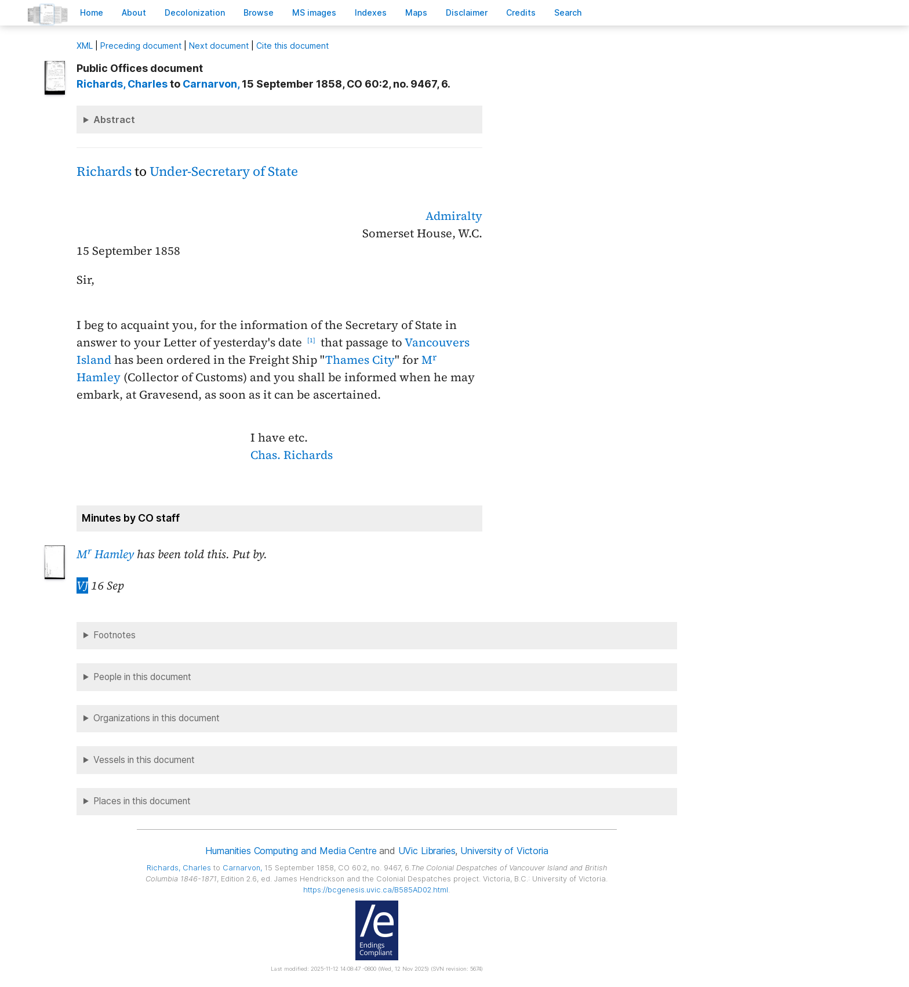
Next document (219, 45)
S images (314, 12)
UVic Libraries (427, 850)
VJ (82, 585)
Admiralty (454, 216)
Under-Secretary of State (224, 171)
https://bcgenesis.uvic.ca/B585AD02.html (375, 889)
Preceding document (140, 45)
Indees (371, 12)
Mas (416, 12)
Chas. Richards (291, 455)
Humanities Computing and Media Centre (290, 850)
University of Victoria (504, 850)
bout (134, 12)
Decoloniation (195, 12)
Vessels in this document (144, 759)
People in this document (142, 676)
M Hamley (105, 554)
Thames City (360, 360)
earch (568, 12)
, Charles (122, 84)
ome (91, 12)
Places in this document (142, 801)
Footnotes (114, 635)
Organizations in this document (156, 718)
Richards (104, 171)
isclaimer (467, 12)
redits (521, 12)
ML (85, 45)
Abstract (114, 119)
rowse (258, 12)
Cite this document (292, 45)
